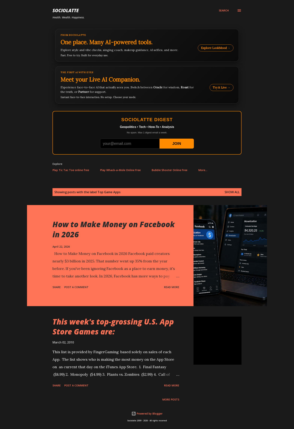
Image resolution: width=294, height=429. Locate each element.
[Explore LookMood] (147, 45)
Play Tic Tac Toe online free (70, 170)
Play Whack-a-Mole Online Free (120, 170)
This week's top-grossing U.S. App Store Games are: (113, 326)
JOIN (176, 143)
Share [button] (56, 287)
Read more (171, 287)
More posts (170, 399)
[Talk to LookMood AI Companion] (147, 85)
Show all (232, 192)
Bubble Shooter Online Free (169, 170)
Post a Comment (76, 287)
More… (202, 170)
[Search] (224, 10)
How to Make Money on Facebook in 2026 (113, 229)
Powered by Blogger (147, 413)
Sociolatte (65, 10)
